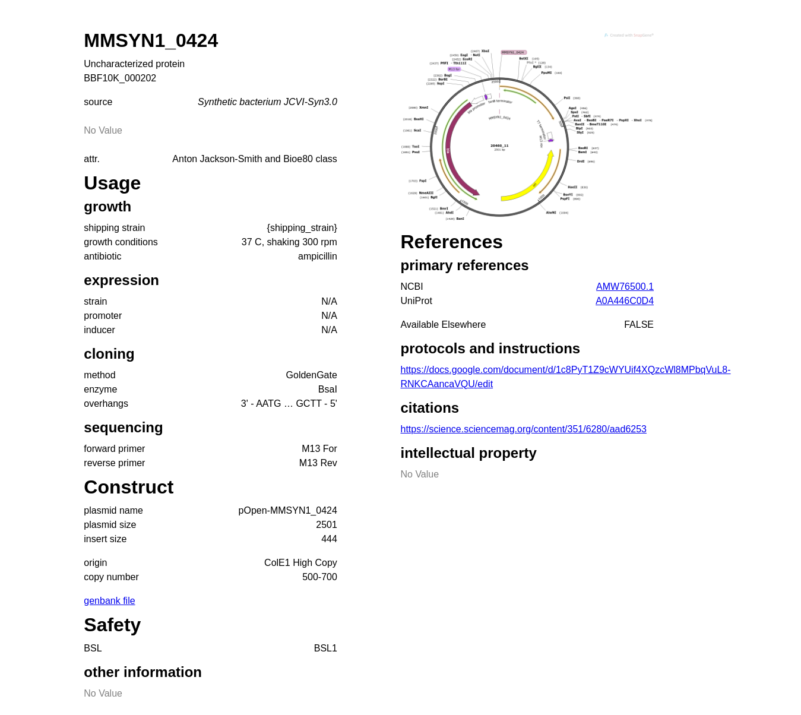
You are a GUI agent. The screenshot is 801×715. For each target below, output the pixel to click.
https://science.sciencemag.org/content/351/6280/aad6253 (523, 429)
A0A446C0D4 (625, 301)
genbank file (109, 601)
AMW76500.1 (625, 286)
